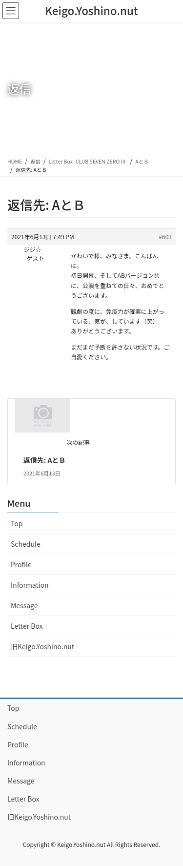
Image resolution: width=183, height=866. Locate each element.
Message (24, 605)
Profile (21, 564)
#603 (165, 236)
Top (16, 523)
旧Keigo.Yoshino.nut (42, 646)
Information (30, 585)
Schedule (26, 544)
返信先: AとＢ (44, 460)
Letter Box (27, 626)
